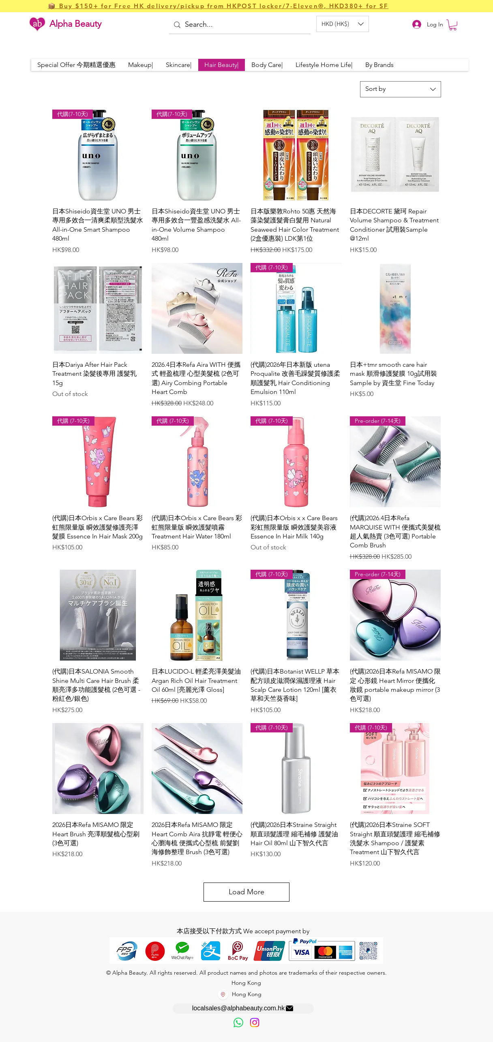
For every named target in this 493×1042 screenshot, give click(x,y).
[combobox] (400, 89)
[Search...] (239, 25)
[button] (342, 24)
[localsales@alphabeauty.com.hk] (243, 1008)
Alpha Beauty (75, 23)
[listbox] (342, 24)
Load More (246, 891)
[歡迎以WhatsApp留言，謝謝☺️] (238, 1022)
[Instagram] (255, 1022)
